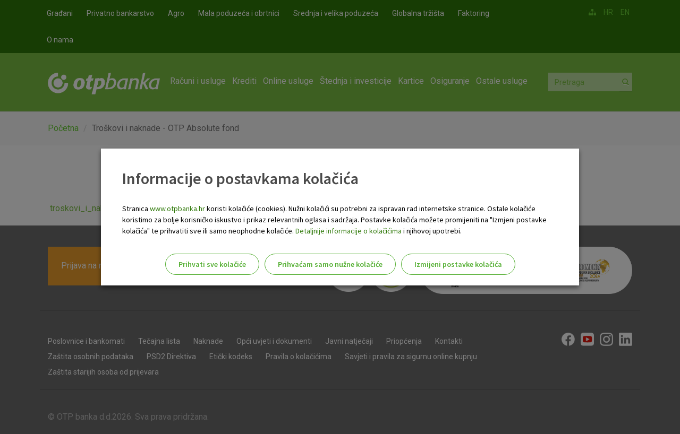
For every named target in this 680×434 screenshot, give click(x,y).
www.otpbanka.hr (177, 208)
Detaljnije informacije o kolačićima (348, 231)
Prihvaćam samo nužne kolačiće (330, 264)
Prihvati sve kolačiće (212, 264)
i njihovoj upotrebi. (432, 231)
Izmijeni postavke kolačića (458, 264)
